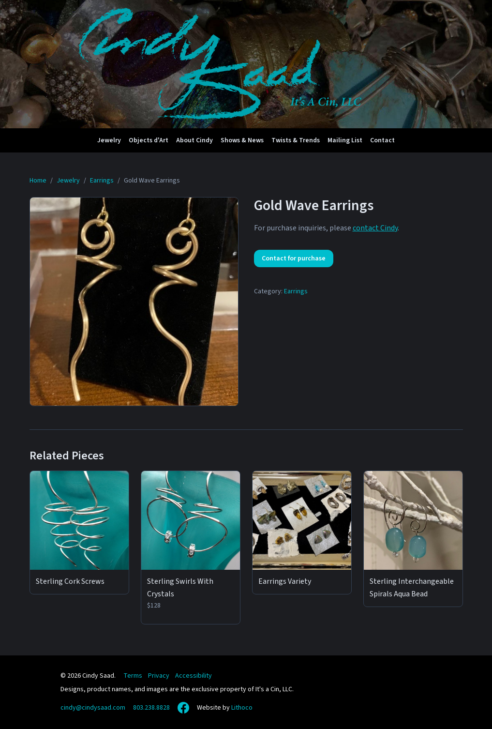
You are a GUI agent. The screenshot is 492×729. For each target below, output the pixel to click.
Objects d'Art (148, 140)
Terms (132, 676)
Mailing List (345, 140)
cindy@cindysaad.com (92, 708)
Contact (382, 140)
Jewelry (109, 140)
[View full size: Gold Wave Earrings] (134, 301)
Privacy (158, 676)
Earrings (296, 291)
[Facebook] (183, 708)
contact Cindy (375, 228)
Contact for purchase (294, 258)
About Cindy (194, 140)
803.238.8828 (151, 708)
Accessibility (193, 676)
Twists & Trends (295, 140)
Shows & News (242, 140)
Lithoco (242, 708)
